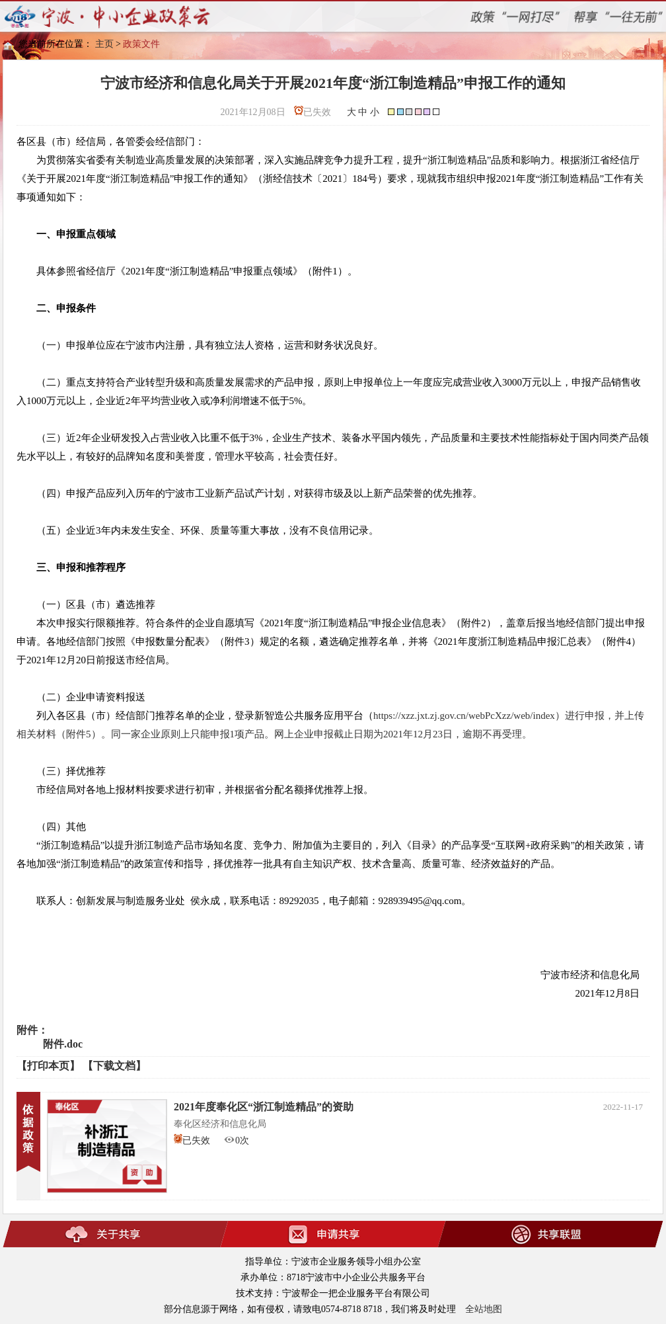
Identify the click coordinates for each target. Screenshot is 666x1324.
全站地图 (483, 1309)
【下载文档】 (114, 1065)
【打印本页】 (48, 1065)
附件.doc (63, 1044)
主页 (104, 44)
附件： (32, 1030)
